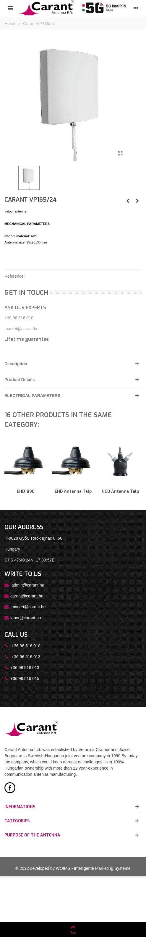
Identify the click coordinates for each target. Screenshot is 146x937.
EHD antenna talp (73, 491)
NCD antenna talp (120, 491)
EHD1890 (26, 491)
